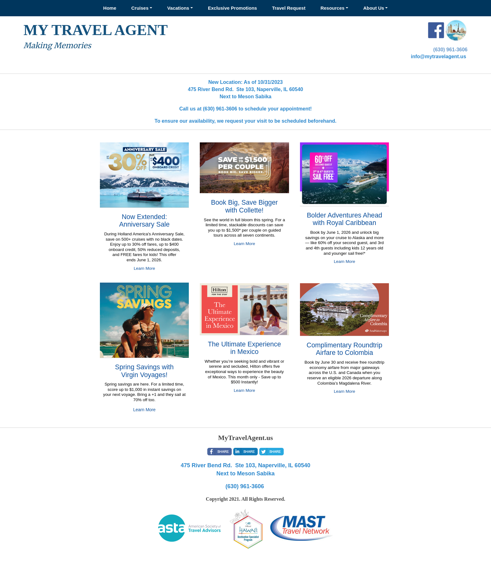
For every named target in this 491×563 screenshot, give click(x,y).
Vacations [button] (178, 8)
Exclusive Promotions (232, 8)
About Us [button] (373, 8)
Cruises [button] (139, 8)
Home (109, 8)
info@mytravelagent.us (438, 56)
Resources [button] (332, 8)
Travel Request (289, 8)
